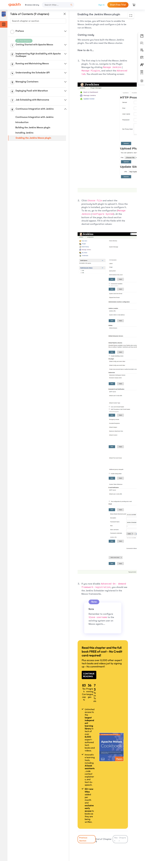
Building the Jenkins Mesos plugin (32, 127)
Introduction (21, 122)
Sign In (101, 5)
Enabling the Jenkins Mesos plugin (33, 138)
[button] (65, 31)
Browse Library (32, 5)
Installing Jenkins (24, 133)
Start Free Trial (118, 5)
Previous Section (83, 839)
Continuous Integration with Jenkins (34, 117)
